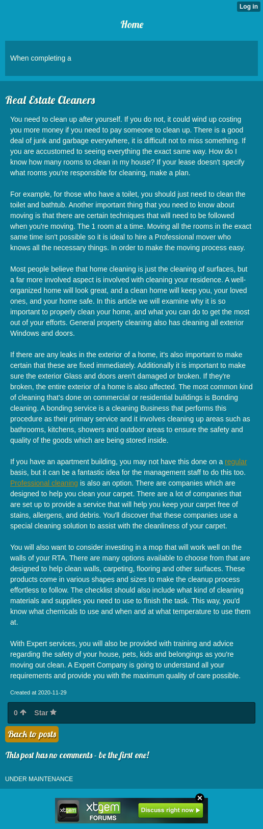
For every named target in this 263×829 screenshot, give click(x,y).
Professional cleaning (44, 483)
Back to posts (32, 734)
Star (45, 713)
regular (236, 462)
